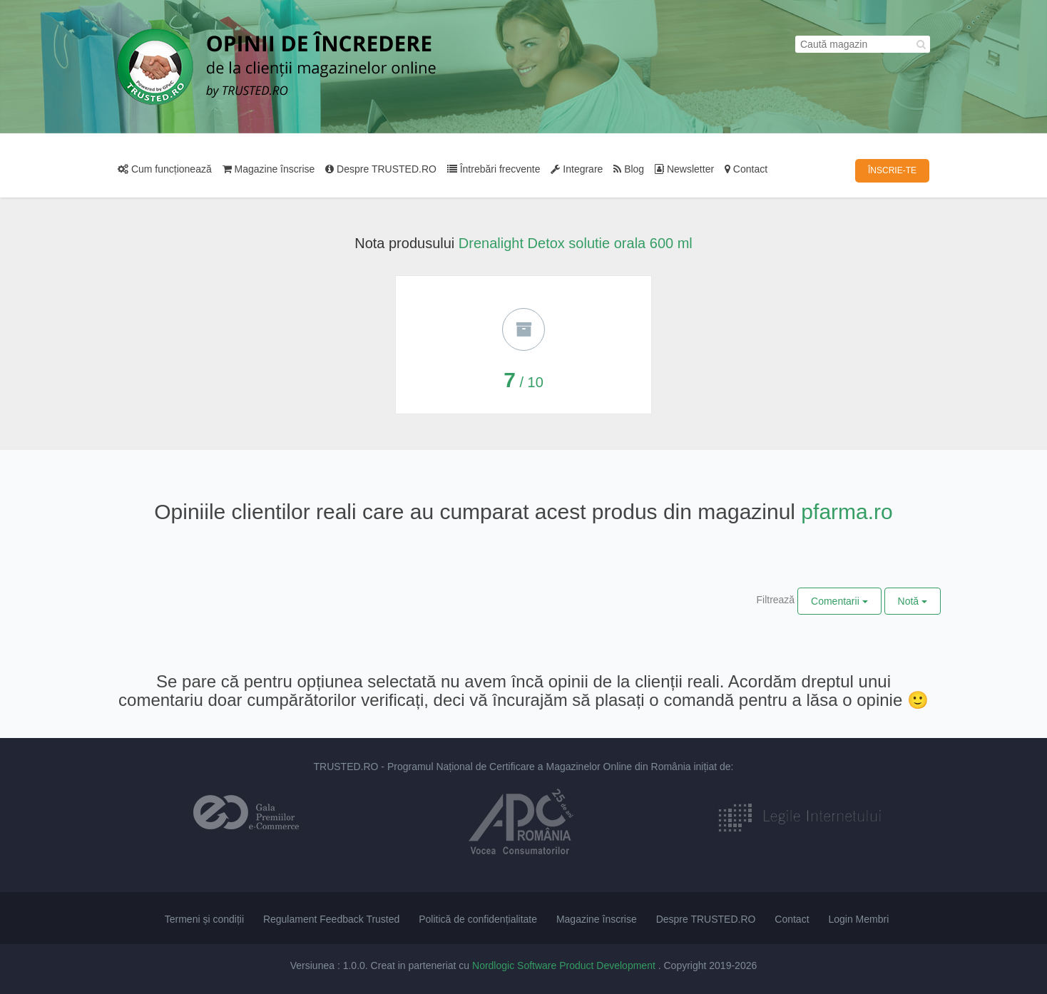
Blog (628, 169)
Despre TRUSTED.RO (380, 169)
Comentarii (839, 601)
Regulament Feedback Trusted (331, 919)
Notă (912, 601)
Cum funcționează (165, 169)
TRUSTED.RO (345, 766)
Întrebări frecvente (494, 169)
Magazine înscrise (269, 169)
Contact (746, 169)
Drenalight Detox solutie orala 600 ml (576, 243)
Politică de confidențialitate (478, 919)
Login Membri (858, 919)
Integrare (577, 169)
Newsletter (684, 169)
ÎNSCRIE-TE (892, 170)
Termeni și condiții (204, 919)
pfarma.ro (846, 511)
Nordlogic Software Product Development (565, 965)
